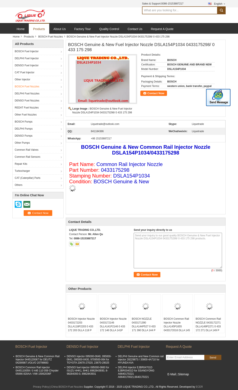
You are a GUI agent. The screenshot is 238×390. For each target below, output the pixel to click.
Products (39, 29)
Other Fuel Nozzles (26, 114)
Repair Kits (21, 163)
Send (212, 357)
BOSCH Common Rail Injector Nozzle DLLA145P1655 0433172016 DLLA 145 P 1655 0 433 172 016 (177, 326)
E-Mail (171, 374)
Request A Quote (162, 29)
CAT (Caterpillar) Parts (27, 177)
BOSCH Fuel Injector (27, 51)
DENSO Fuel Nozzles (27, 100)
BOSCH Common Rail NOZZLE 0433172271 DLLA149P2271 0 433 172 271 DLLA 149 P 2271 (208, 326)
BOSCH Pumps (23, 121)
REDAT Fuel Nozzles (27, 107)
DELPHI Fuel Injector (27, 58)
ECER (199, 386)
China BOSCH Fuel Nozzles (67, 386)
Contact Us (135, 29)
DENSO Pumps (23, 135)
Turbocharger (22, 170)
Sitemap (183, 374)
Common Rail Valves (26, 149)
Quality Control (109, 29)
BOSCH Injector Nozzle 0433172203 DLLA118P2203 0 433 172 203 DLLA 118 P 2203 (81, 326)
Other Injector (22, 79)
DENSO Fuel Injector (27, 65)
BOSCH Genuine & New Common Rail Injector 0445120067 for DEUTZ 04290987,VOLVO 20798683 (37, 359)
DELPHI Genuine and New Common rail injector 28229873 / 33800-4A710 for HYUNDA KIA (141, 359)
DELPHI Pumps (24, 128)
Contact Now (155, 93)
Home (21, 29)
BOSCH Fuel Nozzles (50, 36)
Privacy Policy (41, 386)
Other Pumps (22, 142)
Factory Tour (82, 29)
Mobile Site (173, 379)
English (220, 3)
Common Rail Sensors (27, 156)
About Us (60, 29)
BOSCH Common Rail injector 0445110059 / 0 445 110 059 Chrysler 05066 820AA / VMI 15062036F (37, 370)
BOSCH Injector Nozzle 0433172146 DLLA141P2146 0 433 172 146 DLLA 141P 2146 (113, 326)
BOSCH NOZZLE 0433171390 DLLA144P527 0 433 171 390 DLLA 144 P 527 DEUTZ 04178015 (144, 326)
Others (18, 184)
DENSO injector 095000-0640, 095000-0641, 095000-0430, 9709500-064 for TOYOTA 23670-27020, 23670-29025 (89, 359)
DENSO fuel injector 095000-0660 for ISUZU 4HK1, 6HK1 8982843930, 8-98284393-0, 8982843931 (88, 370)
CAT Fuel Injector (24, 72)
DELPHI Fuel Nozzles (27, 93)
